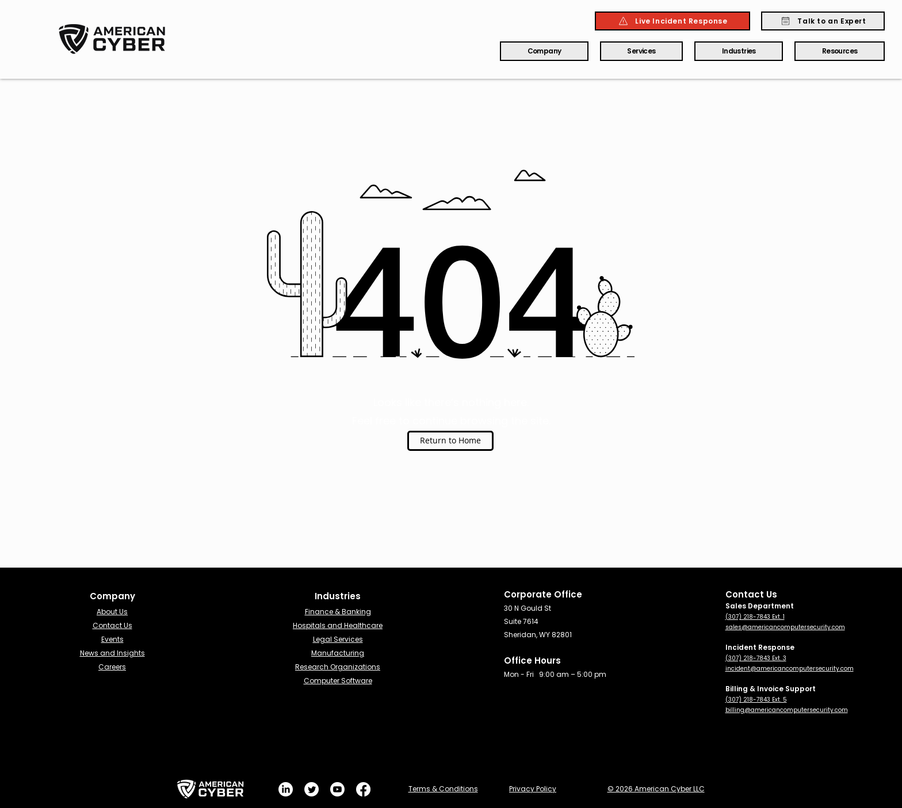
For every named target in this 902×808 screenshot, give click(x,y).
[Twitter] (311, 789)
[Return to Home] (450, 441)
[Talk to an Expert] (823, 21)
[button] (544, 51)
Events (112, 639)
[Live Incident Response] (672, 21)
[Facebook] (363, 789)
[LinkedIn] (285, 789)
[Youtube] (337, 789)
